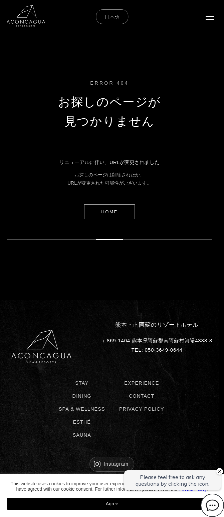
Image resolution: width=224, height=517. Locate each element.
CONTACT (142, 396)
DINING (81, 396)
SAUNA (82, 435)
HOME (109, 211)
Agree (112, 503)
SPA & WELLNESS (82, 409)
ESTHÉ (82, 422)
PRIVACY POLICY (141, 409)
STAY (81, 383)
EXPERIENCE (141, 383)
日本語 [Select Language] (112, 16)
